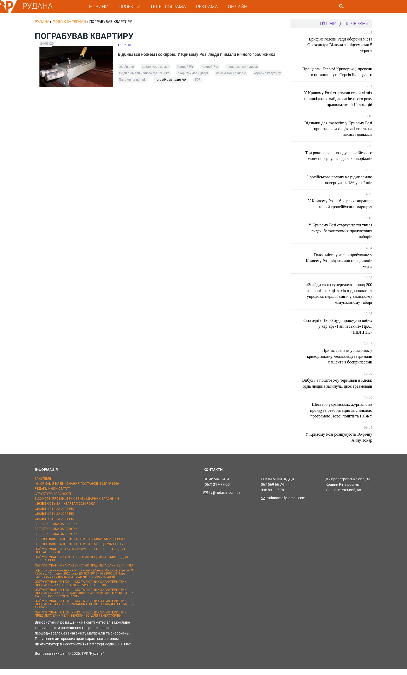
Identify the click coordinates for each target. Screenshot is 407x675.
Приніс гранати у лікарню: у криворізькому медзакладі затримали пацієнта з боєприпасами (339, 356)
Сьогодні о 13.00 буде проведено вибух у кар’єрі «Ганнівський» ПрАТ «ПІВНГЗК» (337, 326)
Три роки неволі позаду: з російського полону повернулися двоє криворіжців (338, 156)
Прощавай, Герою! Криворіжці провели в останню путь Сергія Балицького (337, 72)
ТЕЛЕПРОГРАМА (168, 6)
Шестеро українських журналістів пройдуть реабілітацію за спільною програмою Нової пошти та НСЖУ (341, 416)
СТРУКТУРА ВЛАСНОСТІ (53, 499)
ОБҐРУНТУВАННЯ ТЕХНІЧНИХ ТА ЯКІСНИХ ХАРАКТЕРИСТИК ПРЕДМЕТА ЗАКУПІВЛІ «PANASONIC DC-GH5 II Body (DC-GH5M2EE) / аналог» (84, 610)
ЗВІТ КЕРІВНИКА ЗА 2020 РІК (56, 535)
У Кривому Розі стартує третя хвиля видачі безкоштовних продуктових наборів (340, 231)
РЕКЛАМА (207, 6)
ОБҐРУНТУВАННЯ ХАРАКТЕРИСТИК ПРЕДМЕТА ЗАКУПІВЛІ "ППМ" (84, 571)
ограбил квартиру (267, 73)
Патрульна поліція (133, 80)
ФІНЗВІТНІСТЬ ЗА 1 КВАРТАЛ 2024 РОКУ (65, 509)
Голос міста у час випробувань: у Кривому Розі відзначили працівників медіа (339, 261)
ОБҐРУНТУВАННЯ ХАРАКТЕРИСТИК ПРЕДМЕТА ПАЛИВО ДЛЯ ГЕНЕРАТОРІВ (81, 564)
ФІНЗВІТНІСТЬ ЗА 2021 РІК (54, 524)
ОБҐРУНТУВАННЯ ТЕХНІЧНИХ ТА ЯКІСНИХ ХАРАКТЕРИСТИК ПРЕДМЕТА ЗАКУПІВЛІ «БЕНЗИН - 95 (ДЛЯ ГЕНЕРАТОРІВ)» (81, 619)
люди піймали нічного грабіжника (144, 73)
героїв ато (126, 67)
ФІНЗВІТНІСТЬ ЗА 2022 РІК (54, 520)
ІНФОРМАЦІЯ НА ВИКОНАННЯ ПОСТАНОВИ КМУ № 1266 (77, 489)
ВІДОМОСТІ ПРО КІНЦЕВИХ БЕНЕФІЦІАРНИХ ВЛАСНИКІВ (77, 504)
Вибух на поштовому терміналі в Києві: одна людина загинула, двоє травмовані (341, 386)
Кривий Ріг (185, 67)
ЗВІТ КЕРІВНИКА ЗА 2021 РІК (56, 529)
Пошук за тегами (69, 21)
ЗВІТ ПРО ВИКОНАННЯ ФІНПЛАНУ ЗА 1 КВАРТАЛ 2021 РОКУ (80, 545)
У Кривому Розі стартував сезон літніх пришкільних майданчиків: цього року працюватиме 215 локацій (338, 99)
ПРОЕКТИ (129, 6)
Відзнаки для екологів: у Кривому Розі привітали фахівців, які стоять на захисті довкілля (338, 129)
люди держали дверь (242, 67)
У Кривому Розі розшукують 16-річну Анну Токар (338, 443)
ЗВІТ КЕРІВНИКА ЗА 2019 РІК (56, 540)
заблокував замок (155, 67)
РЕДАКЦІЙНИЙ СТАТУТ (52, 494)
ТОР (198, 80)
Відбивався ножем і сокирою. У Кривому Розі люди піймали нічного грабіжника (197, 54)
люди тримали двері (193, 73)
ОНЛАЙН (237, 6)
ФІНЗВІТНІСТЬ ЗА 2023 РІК (54, 514)
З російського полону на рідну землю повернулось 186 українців (339, 180)
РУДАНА (37, 6)
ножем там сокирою (231, 73)
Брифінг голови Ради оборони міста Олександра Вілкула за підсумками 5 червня (339, 45)
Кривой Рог (210, 67)
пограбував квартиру (171, 80)
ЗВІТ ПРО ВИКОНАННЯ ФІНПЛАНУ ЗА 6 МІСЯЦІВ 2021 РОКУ (79, 550)
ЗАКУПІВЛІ (43, 484)
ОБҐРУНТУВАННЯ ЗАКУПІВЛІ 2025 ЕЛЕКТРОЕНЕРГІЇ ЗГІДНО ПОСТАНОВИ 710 (80, 556)
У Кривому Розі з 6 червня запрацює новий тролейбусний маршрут (340, 204)
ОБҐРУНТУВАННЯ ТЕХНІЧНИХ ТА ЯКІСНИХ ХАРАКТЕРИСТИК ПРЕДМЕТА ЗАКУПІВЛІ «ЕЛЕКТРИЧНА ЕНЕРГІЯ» (81, 589)
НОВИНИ (98, 6)
